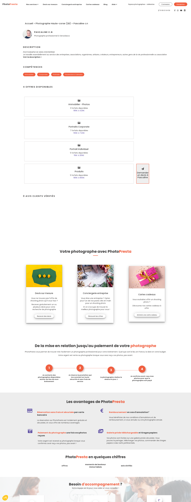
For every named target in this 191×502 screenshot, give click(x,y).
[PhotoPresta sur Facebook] (175, 10)
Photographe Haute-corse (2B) (53, 23)
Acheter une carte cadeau (146, 248)
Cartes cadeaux (92, 4)
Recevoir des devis (45, 249)
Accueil (29, 23)
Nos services (32, 4)
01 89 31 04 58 (165, 10)
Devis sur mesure (50, 4)
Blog (105, 4)
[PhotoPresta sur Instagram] (178, 10)
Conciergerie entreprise (72, 4)
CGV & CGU (101, 482)
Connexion (165, 4)
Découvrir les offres (95, 249)
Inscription (181, 4)
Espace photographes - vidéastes (141, 4)
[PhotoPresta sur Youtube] (181, 10)
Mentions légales (103, 475)
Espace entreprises (59, 485)
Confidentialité (103, 478)
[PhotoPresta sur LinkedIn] (184, 10)
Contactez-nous (16, 477)
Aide (114, 4)
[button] (32, 57)
